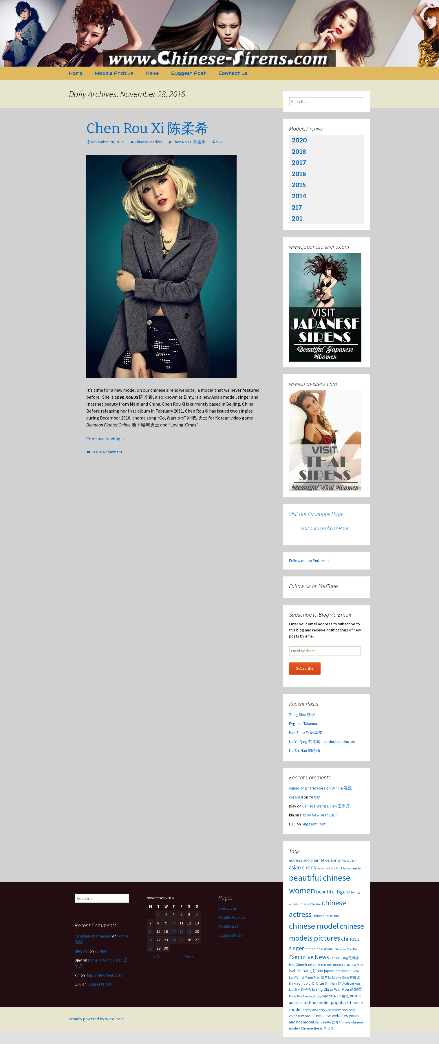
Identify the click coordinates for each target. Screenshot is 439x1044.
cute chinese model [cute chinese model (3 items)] (319, 949)
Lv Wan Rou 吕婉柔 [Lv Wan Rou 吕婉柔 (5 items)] (346, 989)
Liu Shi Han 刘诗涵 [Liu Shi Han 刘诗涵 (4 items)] (334, 983)
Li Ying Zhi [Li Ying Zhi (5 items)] (320, 989)
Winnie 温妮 (342, 788)
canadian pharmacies (307, 788)
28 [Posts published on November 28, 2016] (151, 948)
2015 (299, 185)
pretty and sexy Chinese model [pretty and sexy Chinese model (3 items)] (325, 1010)
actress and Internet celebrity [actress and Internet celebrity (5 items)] (315, 860)
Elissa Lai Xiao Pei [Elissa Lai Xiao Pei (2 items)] (345, 949)
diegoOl (296, 797)
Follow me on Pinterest (309, 560)
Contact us (233, 73)
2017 (299, 162)
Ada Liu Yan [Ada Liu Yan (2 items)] (349, 860)
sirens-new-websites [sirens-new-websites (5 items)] (330, 1015)
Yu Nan (314, 797)
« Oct (158, 956)
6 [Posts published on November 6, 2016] (197, 914)
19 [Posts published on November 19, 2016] (189, 931)
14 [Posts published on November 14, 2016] (151, 931)
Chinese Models (148, 141)
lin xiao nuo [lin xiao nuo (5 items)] (298, 983)
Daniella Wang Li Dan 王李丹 (326, 806)
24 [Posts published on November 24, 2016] (174, 939)
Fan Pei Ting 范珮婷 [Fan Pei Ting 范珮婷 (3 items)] (344, 958)
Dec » (189, 956)
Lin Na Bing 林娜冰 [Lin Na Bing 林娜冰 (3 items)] (346, 977)
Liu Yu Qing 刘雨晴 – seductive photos (322, 741)
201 (297, 218)
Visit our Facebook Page (316, 513)
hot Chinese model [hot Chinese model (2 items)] (320, 965)
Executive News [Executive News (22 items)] (309, 957)
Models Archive (114, 73)
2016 (299, 174)
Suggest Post (188, 73)
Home (76, 73)
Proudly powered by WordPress (97, 1018)
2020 (299, 140)
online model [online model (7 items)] (316, 1002)
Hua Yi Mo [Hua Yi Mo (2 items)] (357, 965)
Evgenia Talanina (303, 723)
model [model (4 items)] (328, 996)
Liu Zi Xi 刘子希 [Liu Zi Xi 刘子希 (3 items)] (300, 989)
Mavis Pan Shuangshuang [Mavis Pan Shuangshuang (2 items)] (305, 996)
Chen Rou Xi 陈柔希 (147, 128)
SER (219, 141)
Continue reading (106, 439)
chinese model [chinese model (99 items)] (314, 926)
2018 (299, 151)
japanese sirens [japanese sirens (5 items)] (338, 970)
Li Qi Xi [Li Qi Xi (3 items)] (314, 983)
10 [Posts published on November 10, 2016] (174, 923)
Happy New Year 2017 (318, 815)
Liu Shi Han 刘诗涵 (304, 750)
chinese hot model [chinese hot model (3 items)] (326, 915)
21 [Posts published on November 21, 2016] (151, 939)
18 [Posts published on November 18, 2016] (182, 931)
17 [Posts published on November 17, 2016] (174, 931)
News (152, 73)
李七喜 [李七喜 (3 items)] (328, 1028)
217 (297, 207)
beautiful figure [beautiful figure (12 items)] (333, 891)
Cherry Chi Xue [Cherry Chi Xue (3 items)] (310, 904)
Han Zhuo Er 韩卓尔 (305, 732)
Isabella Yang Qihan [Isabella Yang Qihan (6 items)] (306, 970)
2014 (299, 196)
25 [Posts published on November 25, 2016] (182, 939)
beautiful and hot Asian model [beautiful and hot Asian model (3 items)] (339, 868)
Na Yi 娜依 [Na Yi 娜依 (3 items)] (341, 996)
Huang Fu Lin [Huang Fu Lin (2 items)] (341, 965)
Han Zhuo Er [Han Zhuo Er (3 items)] (298, 964)
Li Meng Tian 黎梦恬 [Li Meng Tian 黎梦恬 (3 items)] (316, 977)
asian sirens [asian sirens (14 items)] (302, 867)
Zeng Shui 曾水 (302, 714)
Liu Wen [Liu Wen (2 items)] (355, 984)
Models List (228, 926)
